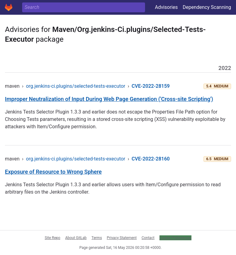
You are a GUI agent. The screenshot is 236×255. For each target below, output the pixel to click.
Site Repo (53, 238)
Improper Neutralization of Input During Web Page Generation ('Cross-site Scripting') (109, 99)
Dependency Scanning (207, 7)
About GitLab (76, 238)
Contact (148, 238)
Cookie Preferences (175, 238)
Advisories (166, 7)
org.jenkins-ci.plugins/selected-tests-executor (75, 86)
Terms (97, 238)
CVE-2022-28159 (151, 86)
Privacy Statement (122, 238)
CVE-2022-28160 (151, 159)
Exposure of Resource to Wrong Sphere (53, 171)
